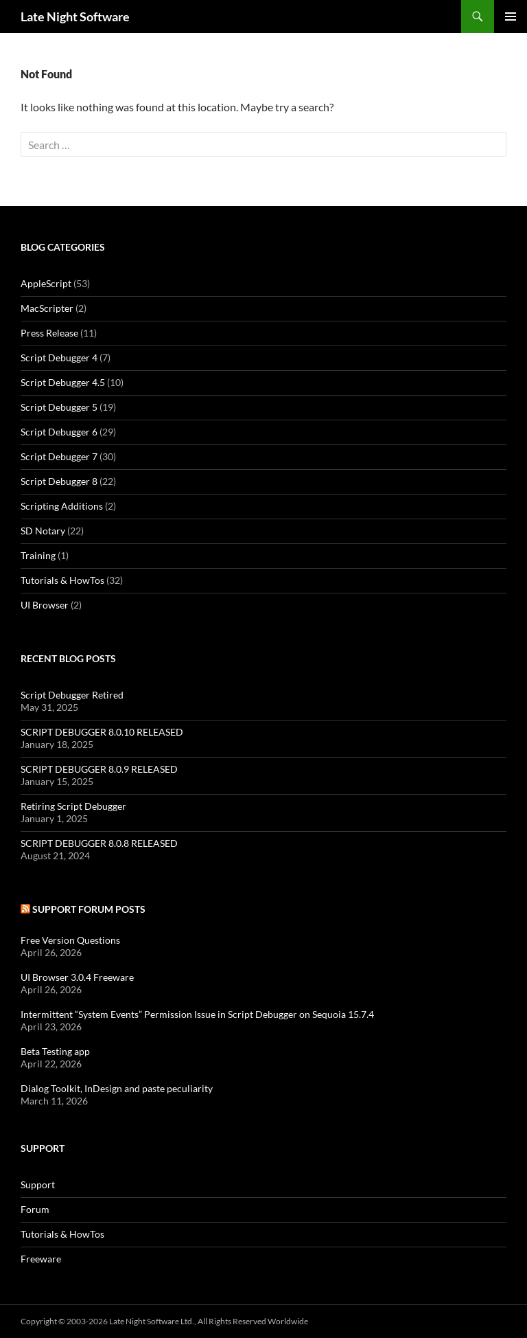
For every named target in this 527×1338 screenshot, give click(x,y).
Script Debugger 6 (59, 432)
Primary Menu (510, 16)
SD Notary (43, 530)
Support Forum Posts (88, 909)
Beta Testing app (55, 1051)
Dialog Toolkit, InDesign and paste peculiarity (117, 1088)
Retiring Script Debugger (73, 806)
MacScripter (47, 308)
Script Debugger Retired (72, 695)
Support (38, 1184)
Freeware (41, 1259)
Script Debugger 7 (59, 456)
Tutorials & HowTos (62, 580)
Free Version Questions (70, 940)
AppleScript (46, 283)
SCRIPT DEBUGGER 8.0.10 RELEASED (102, 732)
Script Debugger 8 (59, 481)
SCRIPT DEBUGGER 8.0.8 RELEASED (99, 843)
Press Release (49, 333)
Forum (35, 1209)
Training (38, 555)
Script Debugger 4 (59, 357)
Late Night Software (75, 16)
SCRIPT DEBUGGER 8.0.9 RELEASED (99, 769)
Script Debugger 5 (59, 407)
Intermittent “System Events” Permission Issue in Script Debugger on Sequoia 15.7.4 (197, 1014)
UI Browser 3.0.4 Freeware (77, 977)
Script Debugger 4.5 (63, 382)
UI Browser (45, 605)
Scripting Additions (62, 506)
